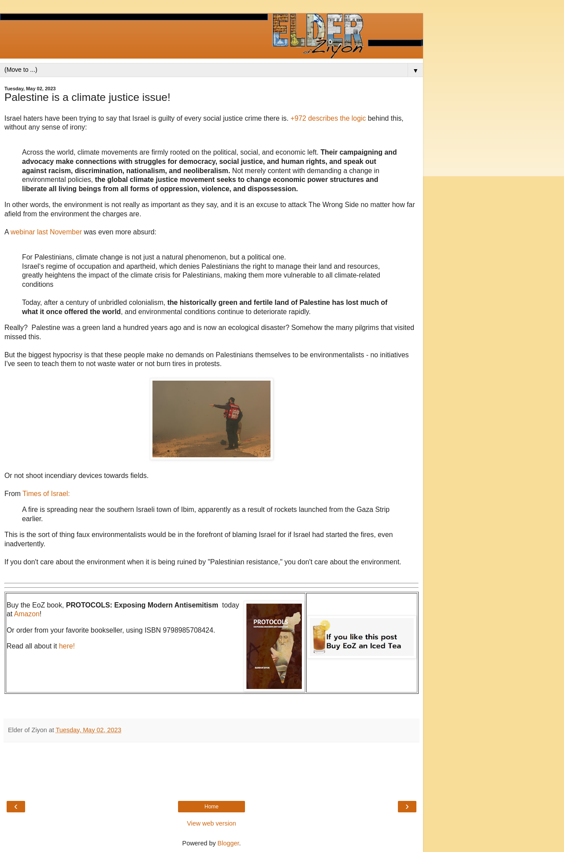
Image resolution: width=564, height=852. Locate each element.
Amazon (27, 614)
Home (211, 807)
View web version (211, 823)
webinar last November (46, 232)
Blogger (228, 843)
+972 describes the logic (328, 118)
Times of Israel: (45, 493)
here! (67, 646)
